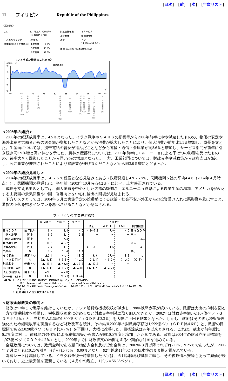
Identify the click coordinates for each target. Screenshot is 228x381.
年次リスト (212, 4)
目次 (168, 4)
